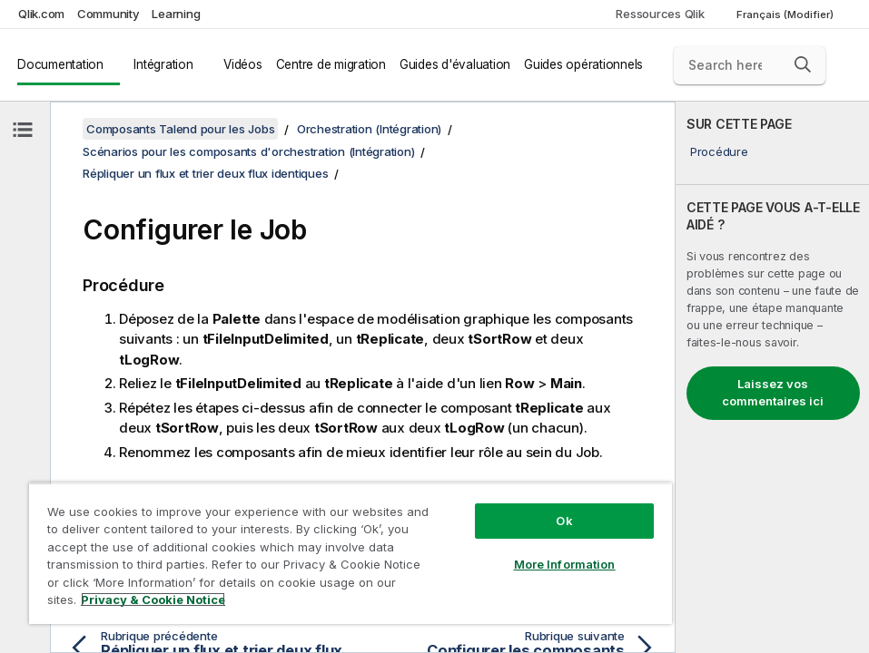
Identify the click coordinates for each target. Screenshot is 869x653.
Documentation (60, 64)
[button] (802, 64)
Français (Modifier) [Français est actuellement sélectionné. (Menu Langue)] (786, 14)
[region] (350, 553)
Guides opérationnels (583, 64)
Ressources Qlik (660, 13)
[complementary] (772, 377)
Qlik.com (41, 13)
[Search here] (750, 65)
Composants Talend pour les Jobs (180, 129)
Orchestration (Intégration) (369, 129)
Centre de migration (331, 64)
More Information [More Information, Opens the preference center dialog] (565, 564)
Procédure (719, 151)
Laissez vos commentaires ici (773, 392)
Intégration (163, 64)
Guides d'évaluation (455, 64)
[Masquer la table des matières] (22, 129)
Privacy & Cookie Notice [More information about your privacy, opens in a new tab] (153, 599)
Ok (564, 520)
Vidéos (242, 64)
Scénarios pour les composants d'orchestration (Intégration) (248, 151)
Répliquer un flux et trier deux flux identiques (205, 173)
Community (108, 13)
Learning (176, 13)
